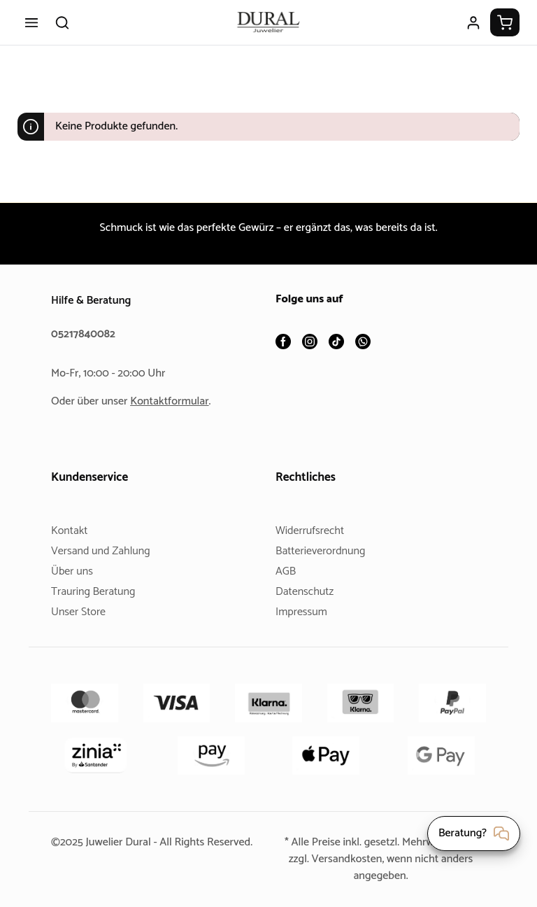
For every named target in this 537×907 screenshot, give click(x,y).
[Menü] (31, 22)
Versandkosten (345, 859)
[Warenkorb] (505, 22)
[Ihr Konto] (473, 22)
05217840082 (85, 334)
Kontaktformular (175, 401)
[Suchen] (62, 22)
